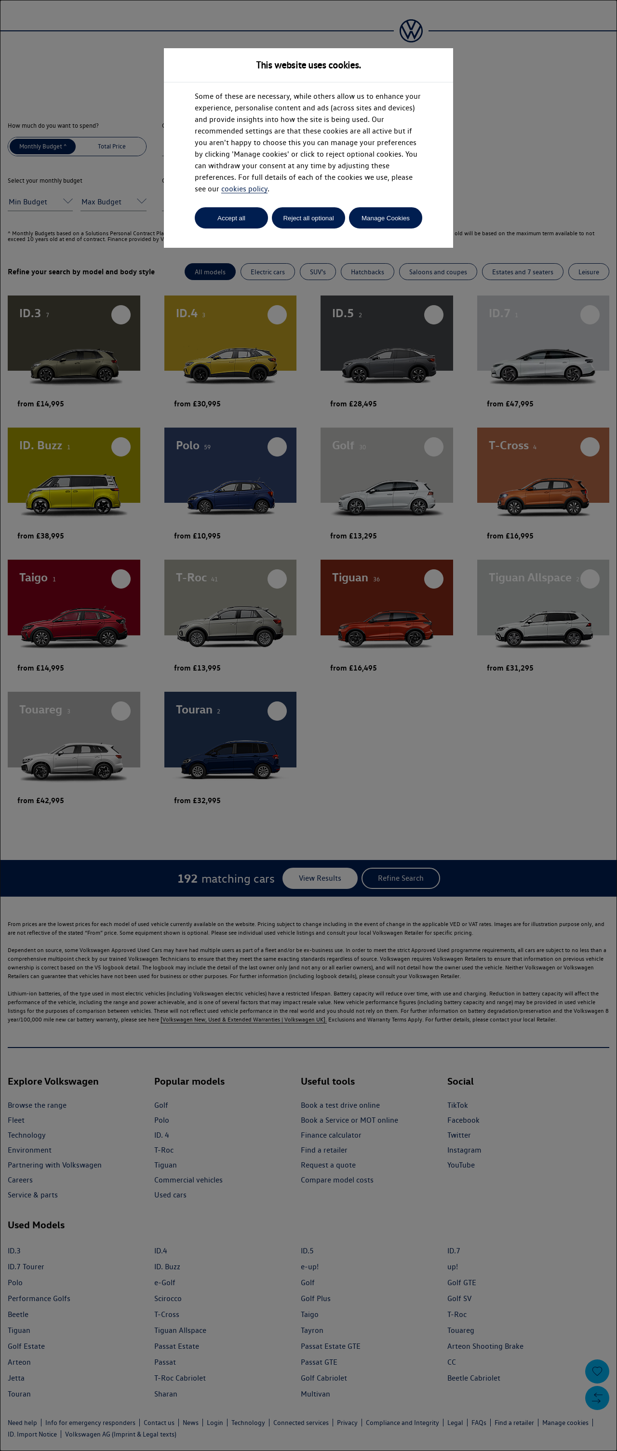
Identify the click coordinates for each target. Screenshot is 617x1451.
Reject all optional (308, 218)
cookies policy (244, 188)
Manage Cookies (386, 218)
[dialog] (308, 725)
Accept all (231, 218)
